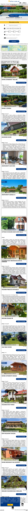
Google (18, 497)
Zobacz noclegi (21, 82)
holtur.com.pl (14, 1)
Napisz (27, 510)
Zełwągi (3, 66)
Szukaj (14, 41)
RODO (2, 502)
